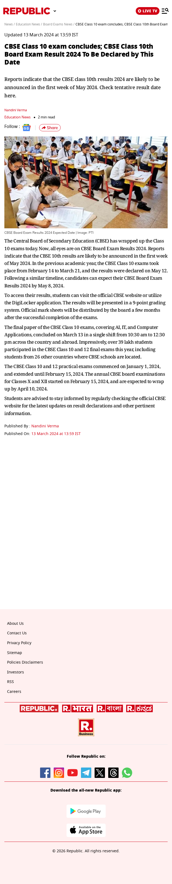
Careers (14, 692)
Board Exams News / (58, 24)
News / (9, 24)
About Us (15, 623)
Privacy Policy (19, 643)
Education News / (29, 24)
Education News (17, 117)
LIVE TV (147, 11)
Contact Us (17, 633)
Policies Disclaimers (25, 662)
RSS (10, 682)
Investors (15, 672)
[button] (50, 128)
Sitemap (14, 653)
